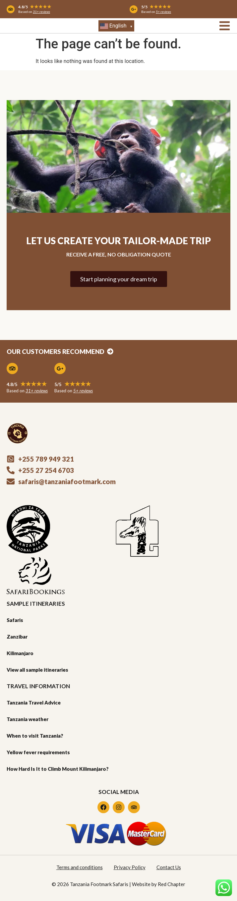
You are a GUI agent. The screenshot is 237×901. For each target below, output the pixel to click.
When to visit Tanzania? (35, 736)
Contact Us (168, 867)
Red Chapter (171, 884)
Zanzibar (17, 637)
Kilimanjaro (20, 653)
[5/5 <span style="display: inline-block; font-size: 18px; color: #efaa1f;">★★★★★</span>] (60, 368)
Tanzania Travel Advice (34, 702)
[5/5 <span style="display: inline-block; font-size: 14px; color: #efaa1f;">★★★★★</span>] (134, 9)
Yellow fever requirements (38, 752)
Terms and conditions (79, 867)
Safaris (15, 620)
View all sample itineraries (37, 670)
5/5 (156, 6)
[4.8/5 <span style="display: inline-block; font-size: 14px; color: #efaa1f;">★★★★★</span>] (11, 9)
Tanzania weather (27, 719)
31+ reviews (41, 12)
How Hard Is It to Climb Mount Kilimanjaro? (58, 769)
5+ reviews (163, 12)
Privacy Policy (130, 867)
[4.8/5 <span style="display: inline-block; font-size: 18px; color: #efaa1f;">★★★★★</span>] (12, 368)
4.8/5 (34, 6)
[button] (224, 25)
